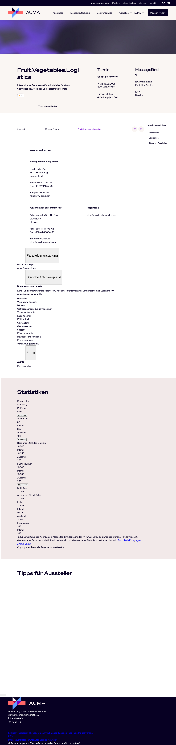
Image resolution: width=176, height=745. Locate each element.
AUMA (137, 13)
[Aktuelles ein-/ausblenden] (131, 13)
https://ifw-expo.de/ (40, 196)
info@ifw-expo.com (39, 192)
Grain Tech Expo (25, 264)
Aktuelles (124, 13)
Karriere (116, 3)
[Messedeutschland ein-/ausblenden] (92, 13)
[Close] (3, 731)
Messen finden (157, 13)
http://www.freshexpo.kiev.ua (101, 215)
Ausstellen (58, 13)
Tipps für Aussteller (158, 142)
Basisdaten (154, 132)
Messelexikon (129, 3)
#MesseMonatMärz (100, 3)
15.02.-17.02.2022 (106, 87)
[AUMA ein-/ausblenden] (143, 13)
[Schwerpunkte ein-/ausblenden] (114, 13)
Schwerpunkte (104, 13)
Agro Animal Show (26, 268)
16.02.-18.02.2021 (106, 83)
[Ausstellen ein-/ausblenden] (65, 13)
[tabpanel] (81, 473)
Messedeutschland (80, 13)
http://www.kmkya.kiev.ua (43, 242)
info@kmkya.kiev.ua (40, 238)
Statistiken (154, 137)
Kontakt (152, 3)
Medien (142, 3)
